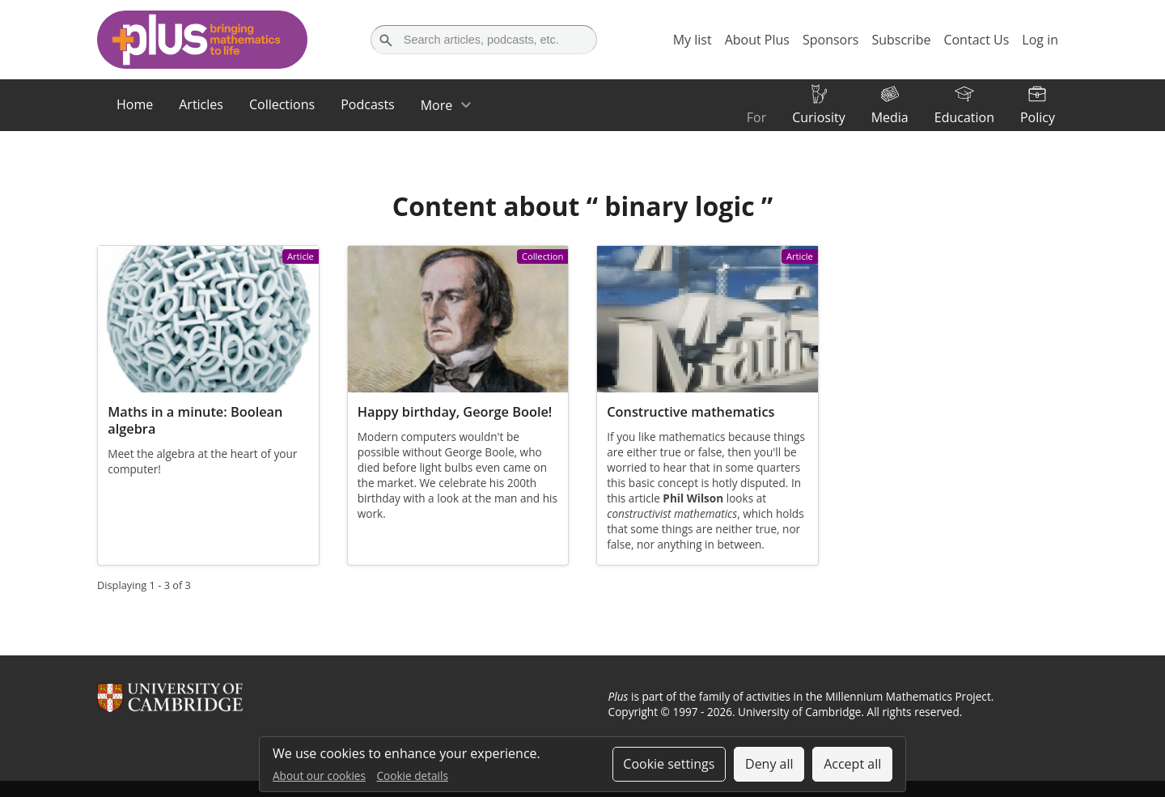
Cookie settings (668, 764)
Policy (1037, 117)
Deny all (769, 764)
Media (890, 117)
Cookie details (412, 775)
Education (964, 117)
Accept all (852, 764)
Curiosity (818, 117)
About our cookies (319, 775)
